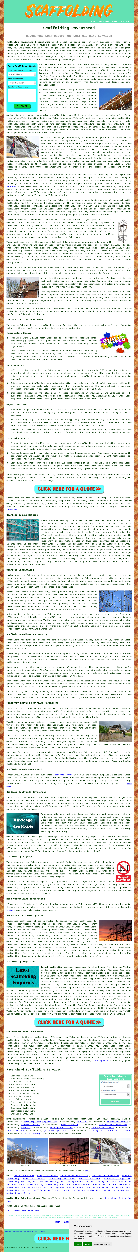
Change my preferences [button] (102, 1244)
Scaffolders (124, 1190)
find (15, 1037)
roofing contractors (102, 1128)
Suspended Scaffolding (23, 1108)
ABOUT (107, 21)
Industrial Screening (22, 1096)
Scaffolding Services (18, 1182)
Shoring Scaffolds (89, 1179)
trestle (127, 121)
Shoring (15, 1114)
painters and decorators (113, 1125)
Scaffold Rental (81, 1184)
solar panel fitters (61, 1128)
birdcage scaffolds (58, 837)
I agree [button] (78, 1244)
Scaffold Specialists (18, 1193)
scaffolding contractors (82, 175)
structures (79, 643)
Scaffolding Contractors (105, 1176)
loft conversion (15, 1131)
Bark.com (11, 186)
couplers (43, 102)
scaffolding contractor (68, 141)
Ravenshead (12, 510)
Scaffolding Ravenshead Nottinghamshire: (30, 42)
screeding (26, 1128)
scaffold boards (71, 107)
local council (122, 141)
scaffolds (30, 708)
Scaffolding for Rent (62, 1179)
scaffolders (36, 192)
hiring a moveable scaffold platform (85, 973)
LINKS (100, 21)
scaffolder (74, 328)
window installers (117, 1122)
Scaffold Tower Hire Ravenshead (24, 220)
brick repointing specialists (40, 1122)
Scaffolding (13, 498)
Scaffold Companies (53, 1187)
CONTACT (115, 21)
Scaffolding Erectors (22, 1088)
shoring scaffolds (56, 124)
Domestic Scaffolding (73, 1190)
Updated (42, 1231)
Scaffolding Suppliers (117, 1179)
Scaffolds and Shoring (45, 1182)
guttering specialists (56, 1131)
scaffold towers (16, 231)
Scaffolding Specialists (101, 1190)
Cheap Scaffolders (24, 1176)
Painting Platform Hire (24, 1105)
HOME (93, 21)
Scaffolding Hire (31, 1187)
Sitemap (8, 1231)
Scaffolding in (24, 164)
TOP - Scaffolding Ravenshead (23, 1211)
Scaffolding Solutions (57, 1184)
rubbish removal (30, 1125)
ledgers (79, 93)
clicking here (100, 1061)
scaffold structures (63, 1055)
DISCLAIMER (125, 21)
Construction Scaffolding (74, 1176)
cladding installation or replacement (109, 1131)
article (11, 910)
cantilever (103, 121)
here (87, 1171)
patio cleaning (32, 1134)
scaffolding (76, 48)
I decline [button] (87, 1244)
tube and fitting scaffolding (46, 121)
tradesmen (76, 1134)
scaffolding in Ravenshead (82, 138)
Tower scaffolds (15, 242)
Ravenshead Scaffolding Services (34, 1069)
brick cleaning (69, 1125)
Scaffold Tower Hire (22, 1076)
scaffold (47, 90)
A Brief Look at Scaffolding (55, 64)
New (36, 1231)
